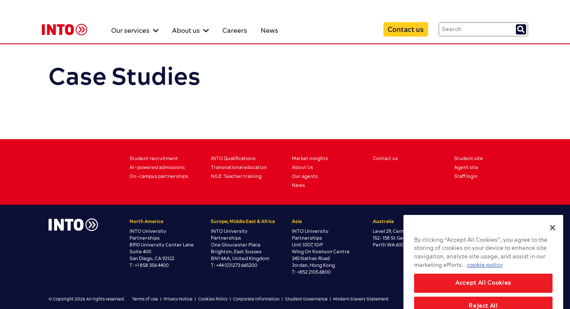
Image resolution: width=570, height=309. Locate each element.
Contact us (406, 29)
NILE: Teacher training (236, 176)
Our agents (305, 176)
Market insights (310, 158)
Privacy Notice (178, 299)
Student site (468, 158)
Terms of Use (145, 299)
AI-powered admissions (157, 167)
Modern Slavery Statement (361, 299)
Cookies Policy (212, 299)
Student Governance (306, 299)
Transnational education (239, 167)
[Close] (552, 237)
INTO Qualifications (233, 158)
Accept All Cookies (483, 292)
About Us (302, 167)
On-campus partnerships (159, 176)
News (269, 30)
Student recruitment (154, 158)
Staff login (466, 176)
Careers (234, 30)
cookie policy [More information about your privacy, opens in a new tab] (485, 274)
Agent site (466, 167)
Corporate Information (256, 299)
